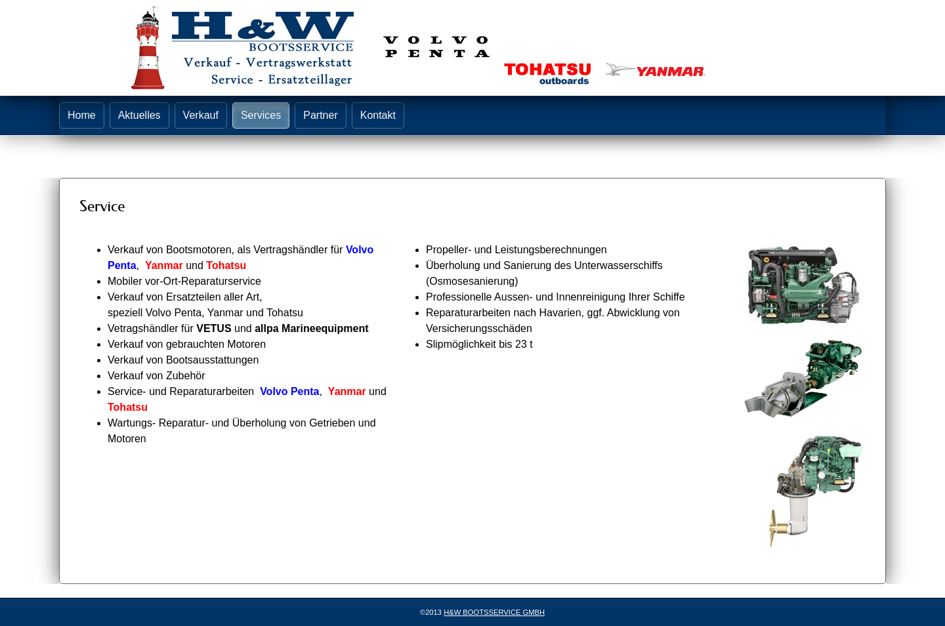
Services (261, 115)
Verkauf (201, 115)
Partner (320, 115)
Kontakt (378, 115)
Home (82, 115)
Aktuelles (139, 115)
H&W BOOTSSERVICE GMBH (494, 612)
